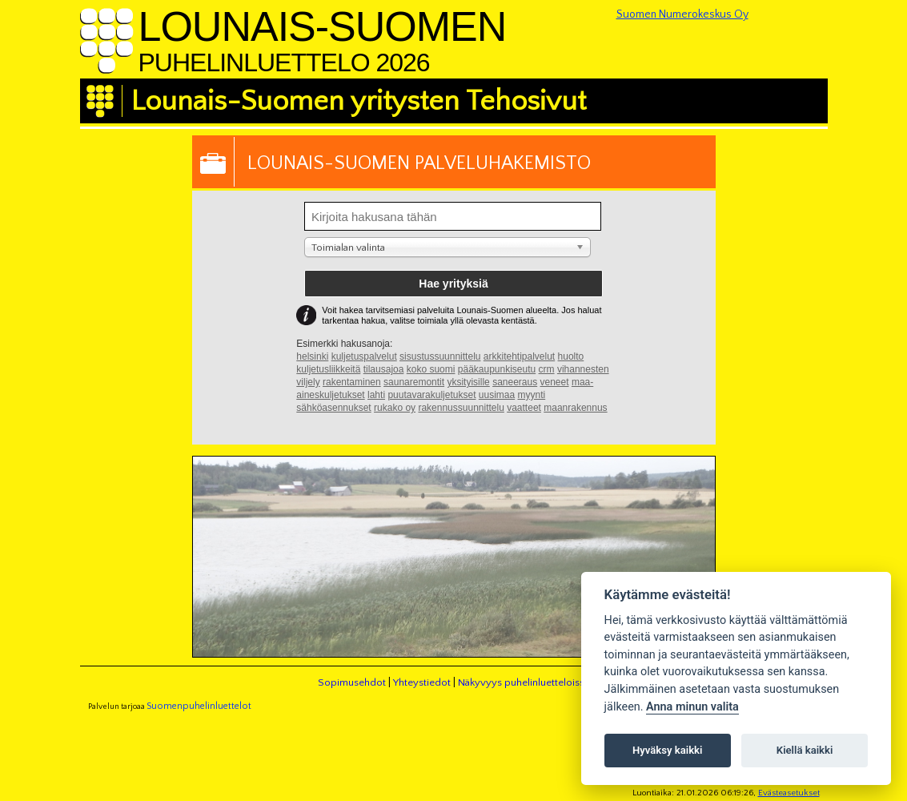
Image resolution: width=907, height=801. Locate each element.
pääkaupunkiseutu (497, 369)
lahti (376, 394)
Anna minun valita (692, 707)
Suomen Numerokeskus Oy (682, 14)
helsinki (312, 356)
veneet (554, 382)
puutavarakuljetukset (431, 394)
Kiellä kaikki (805, 750)
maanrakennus (575, 407)
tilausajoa (383, 369)
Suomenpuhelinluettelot (198, 706)
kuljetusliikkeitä (328, 369)
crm (547, 369)
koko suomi (431, 369)
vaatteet (524, 407)
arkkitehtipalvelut (519, 356)
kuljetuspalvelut (364, 356)
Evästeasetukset (789, 793)
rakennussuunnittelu (461, 407)
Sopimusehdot (352, 682)
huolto (571, 356)
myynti (532, 394)
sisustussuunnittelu (439, 356)
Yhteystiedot (422, 682)
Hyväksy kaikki (667, 750)
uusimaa (497, 394)
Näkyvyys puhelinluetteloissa (523, 682)
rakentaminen (352, 382)
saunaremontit (413, 382)
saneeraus (514, 382)
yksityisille (468, 382)
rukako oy (394, 407)
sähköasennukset (333, 407)
